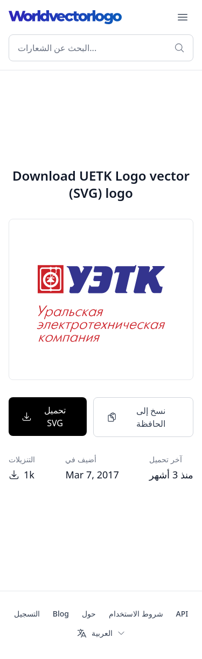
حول (89, 613)
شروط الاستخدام (136, 613)
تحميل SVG (44, 416)
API (182, 613)
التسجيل (27, 613)
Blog (61, 613)
